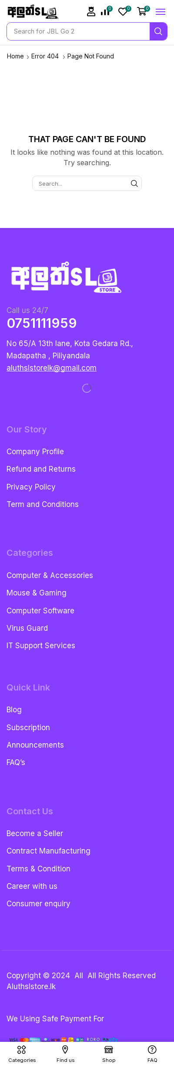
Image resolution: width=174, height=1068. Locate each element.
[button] (91, 12)
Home (15, 56)
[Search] (158, 31)
